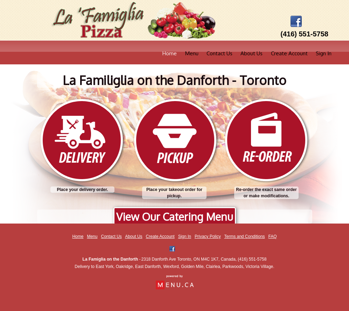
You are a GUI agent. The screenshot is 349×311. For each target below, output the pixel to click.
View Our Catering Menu (174, 216)
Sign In (323, 53)
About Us (251, 53)
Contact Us (219, 53)
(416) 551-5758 (252, 259)
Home (169, 53)
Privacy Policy (208, 236)
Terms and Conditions (244, 236)
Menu (191, 53)
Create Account (289, 53)
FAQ (272, 236)
